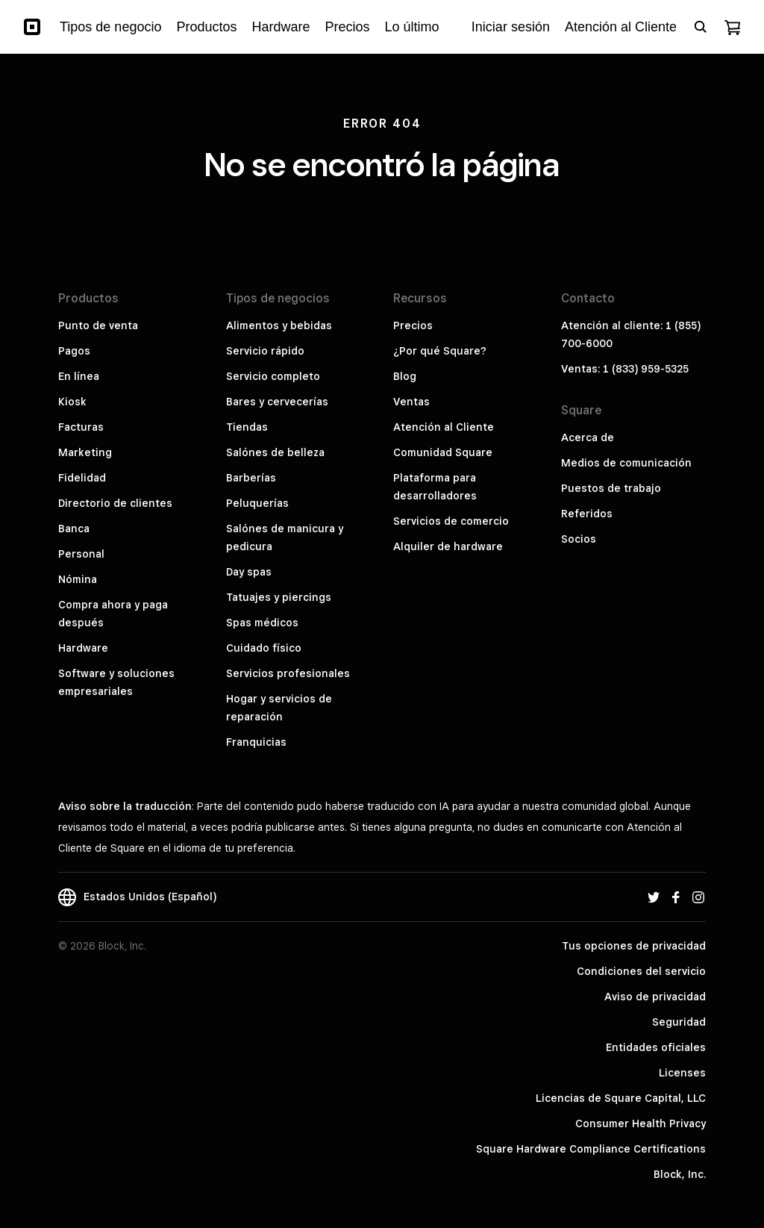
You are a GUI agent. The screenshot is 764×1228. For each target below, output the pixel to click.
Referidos (587, 514)
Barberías (251, 478)
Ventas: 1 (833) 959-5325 (625, 369)
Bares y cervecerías (277, 402)
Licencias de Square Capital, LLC (621, 1098)
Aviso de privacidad (655, 997)
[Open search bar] (700, 26)
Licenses (682, 1073)
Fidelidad (82, 478)
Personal (81, 554)
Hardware (83, 648)
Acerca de (587, 437)
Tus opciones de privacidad (634, 946)
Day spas (249, 572)
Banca (74, 528)
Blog (404, 376)
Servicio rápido (265, 351)
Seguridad (679, 1022)
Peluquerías (257, 503)
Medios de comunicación (626, 463)
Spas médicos (262, 623)
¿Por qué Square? (439, 351)
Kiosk (72, 402)
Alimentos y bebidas (279, 325)
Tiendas (247, 427)
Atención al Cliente (443, 427)
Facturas (81, 427)
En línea (78, 376)
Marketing (85, 452)
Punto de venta (98, 325)
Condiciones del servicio (641, 971)
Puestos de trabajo (611, 488)
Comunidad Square (442, 452)
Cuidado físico (263, 648)
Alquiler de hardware (448, 546)
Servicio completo (273, 376)
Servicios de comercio (451, 521)
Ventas (411, 402)
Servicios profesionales (288, 673)
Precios (413, 325)
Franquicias (256, 742)
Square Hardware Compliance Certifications (591, 1149)
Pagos (74, 351)
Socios (578, 539)
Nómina (77, 579)
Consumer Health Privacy (640, 1123)
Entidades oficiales (656, 1047)
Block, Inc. (680, 1174)
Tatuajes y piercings (278, 597)
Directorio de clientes (115, 503)
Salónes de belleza (275, 452)
